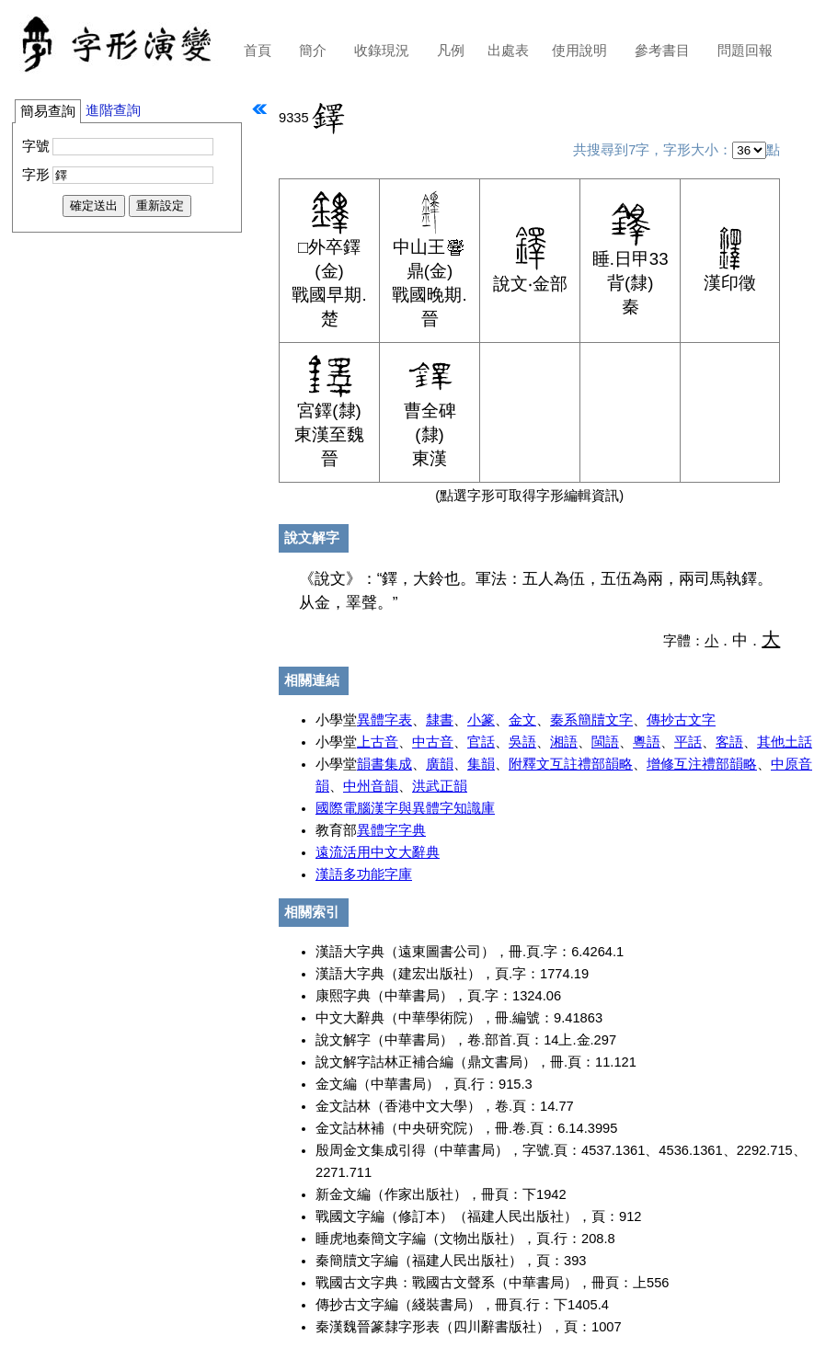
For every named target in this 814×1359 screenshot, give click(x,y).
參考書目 (662, 50)
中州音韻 (370, 786)
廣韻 (439, 764)
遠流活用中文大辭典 (377, 852)
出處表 (508, 50)
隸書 (439, 720)
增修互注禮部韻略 (702, 764)
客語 (729, 742)
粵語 (646, 742)
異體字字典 (391, 830)
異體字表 (384, 720)
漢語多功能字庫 (363, 874)
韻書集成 (384, 764)
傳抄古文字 (681, 720)
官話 (481, 742)
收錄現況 (381, 50)
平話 (688, 742)
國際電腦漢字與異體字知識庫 (405, 808)
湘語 (564, 742)
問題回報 (745, 50)
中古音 (432, 742)
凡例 (450, 50)
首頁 (257, 50)
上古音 (377, 742)
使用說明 (579, 50)
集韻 (481, 764)
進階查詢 (113, 110)
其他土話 (784, 742)
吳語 (522, 742)
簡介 (313, 50)
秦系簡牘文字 (591, 720)
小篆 (481, 720)
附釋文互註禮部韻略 (571, 764)
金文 (522, 720)
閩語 (605, 742)
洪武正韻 (439, 786)
